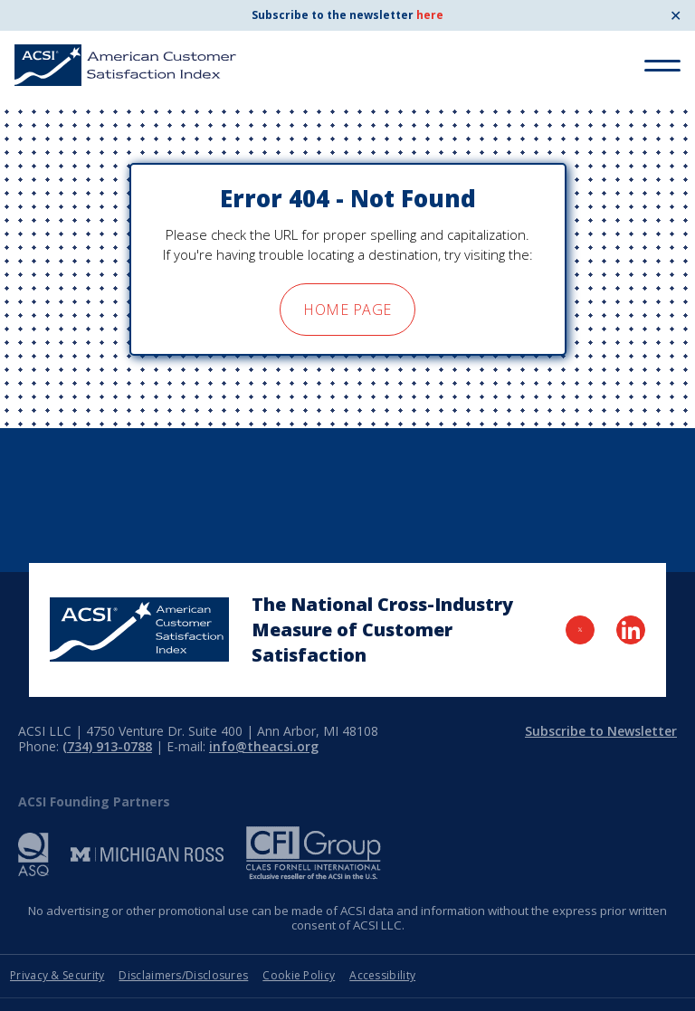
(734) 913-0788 (107, 746)
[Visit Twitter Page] (580, 629)
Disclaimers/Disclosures (183, 975)
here (429, 15)
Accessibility (382, 975)
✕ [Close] (675, 15)
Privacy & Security (57, 975)
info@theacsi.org (264, 746)
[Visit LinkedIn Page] (630, 629)
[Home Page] (139, 629)
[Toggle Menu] (662, 66)
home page (347, 310)
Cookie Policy (298, 975)
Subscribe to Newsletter (601, 730)
